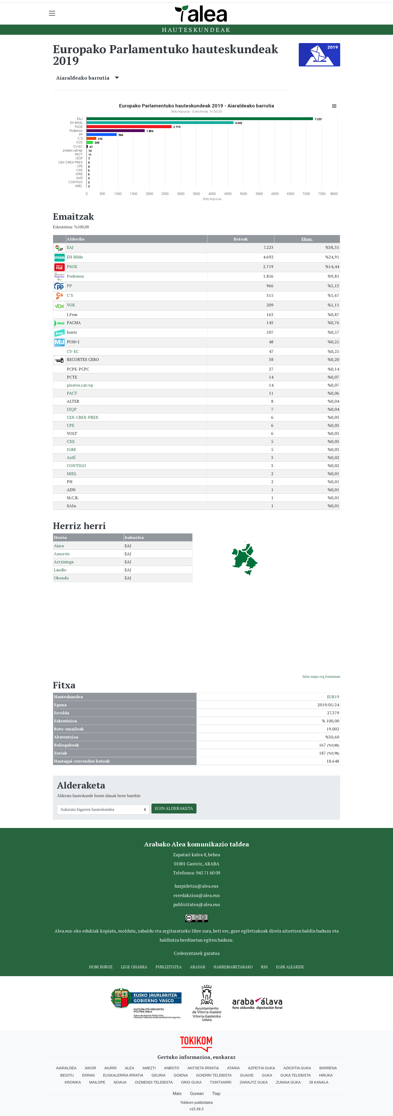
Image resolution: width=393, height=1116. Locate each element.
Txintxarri (220, 1082)
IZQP (72, 409)
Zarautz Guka (254, 1082)
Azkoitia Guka (297, 1068)
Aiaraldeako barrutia (87, 77)
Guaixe (247, 1075)
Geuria (158, 1075)
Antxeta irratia (203, 1068)
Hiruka (326, 1075)
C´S (70, 295)
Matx (177, 1093)
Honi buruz (101, 966)
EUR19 (333, 697)
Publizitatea (169, 966)
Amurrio (62, 554)
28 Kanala (319, 1082)
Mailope (97, 1082)
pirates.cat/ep (80, 385)
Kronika (73, 1082)
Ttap (216, 1093)
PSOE (72, 266)
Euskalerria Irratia (123, 1075)
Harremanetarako (233, 966)
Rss (264, 966)
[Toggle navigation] (52, 13)
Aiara (59, 546)
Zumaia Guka (288, 1082)
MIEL (72, 473)
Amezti (149, 1068)
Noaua (120, 1082)
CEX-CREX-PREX (82, 417)
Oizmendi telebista (154, 1082)
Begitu (67, 1075)
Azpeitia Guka (261, 1068)
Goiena (181, 1075)
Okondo (61, 578)
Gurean (197, 1093)
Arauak (197, 966)
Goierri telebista (213, 1075)
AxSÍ (71, 457)
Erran (88, 1075)
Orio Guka (191, 1082)
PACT (72, 393)
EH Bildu (75, 257)
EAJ (70, 247)
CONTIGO (76, 465)
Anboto (171, 1068)
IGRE (71, 449)
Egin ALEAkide (290, 966)
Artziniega (64, 562)
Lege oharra (134, 966)
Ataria (233, 1068)
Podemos (75, 276)
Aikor (90, 1068)
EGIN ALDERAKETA (174, 808)
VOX (71, 305)
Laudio (60, 570)
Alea (129, 1068)
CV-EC (73, 351)
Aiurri (110, 1068)
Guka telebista (295, 1075)
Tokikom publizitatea (196, 1102)
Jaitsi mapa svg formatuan (321, 677)
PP (69, 286)
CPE (70, 425)
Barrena (328, 1068)
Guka (267, 1075)
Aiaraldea (66, 1068)
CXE (71, 441)
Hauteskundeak (196, 29)
